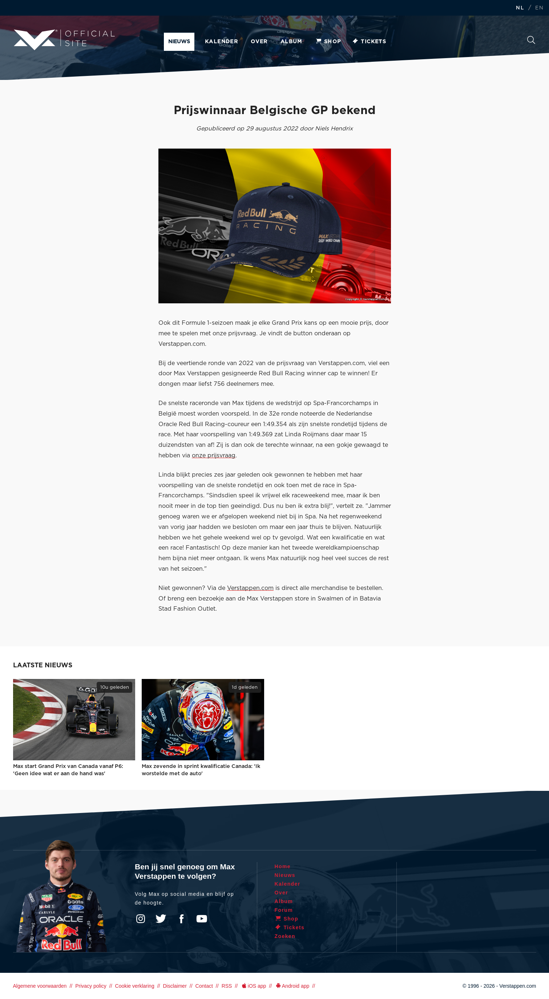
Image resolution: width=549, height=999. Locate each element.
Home (283, 866)
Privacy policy (90, 986)
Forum (284, 910)
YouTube (201, 919)
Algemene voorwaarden (40, 986)
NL (520, 8)
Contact (204, 986)
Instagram (140, 919)
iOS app (253, 986)
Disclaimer (174, 986)
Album (291, 41)
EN (539, 8)
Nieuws (179, 41)
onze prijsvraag (213, 455)
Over (259, 41)
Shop (328, 41)
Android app (292, 986)
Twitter (161, 919)
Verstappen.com (250, 588)
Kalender (221, 41)
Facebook (181, 919)
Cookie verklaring (134, 986)
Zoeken (531, 40)
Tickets (369, 41)
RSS (227, 986)
